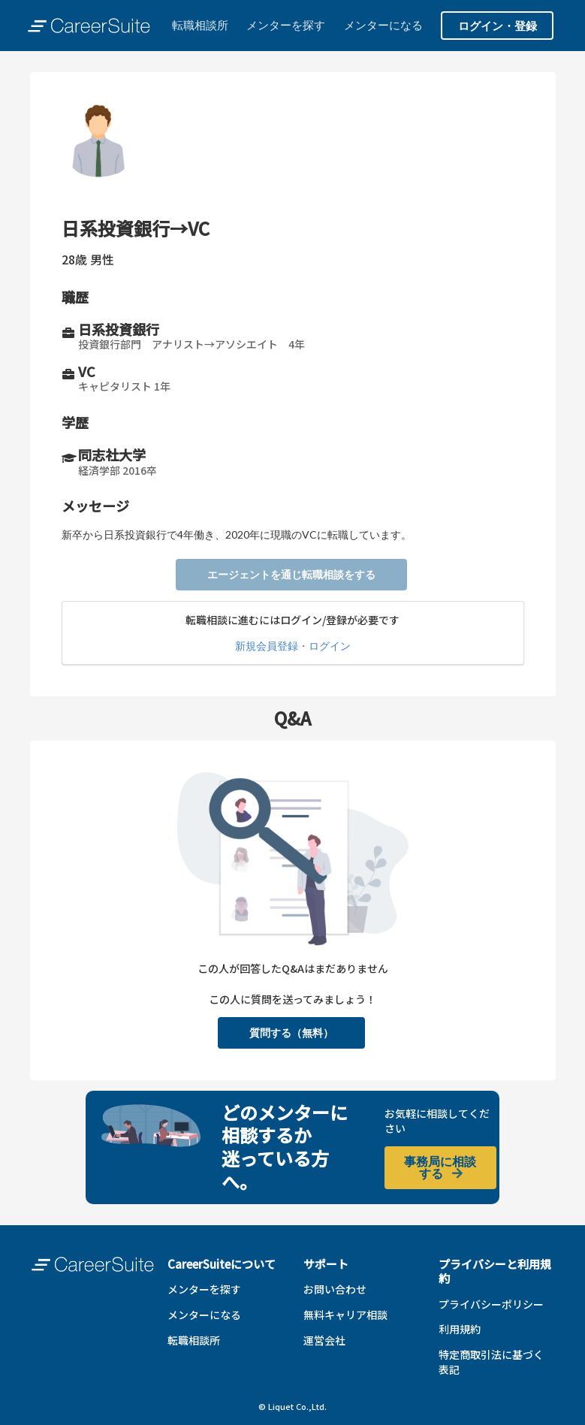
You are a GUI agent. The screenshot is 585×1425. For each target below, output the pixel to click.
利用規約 (460, 1328)
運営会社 (324, 1340)
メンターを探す (285, 25)
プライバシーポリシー (491, 1304)
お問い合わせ (334, 1289)
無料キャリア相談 (345, 1314)
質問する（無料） (291, 1032)
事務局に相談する (440, 1167)
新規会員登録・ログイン (293, 645)
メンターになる (383, 25)
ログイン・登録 (497, 25)
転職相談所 (200, 25)
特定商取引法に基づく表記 (491, 1362)
